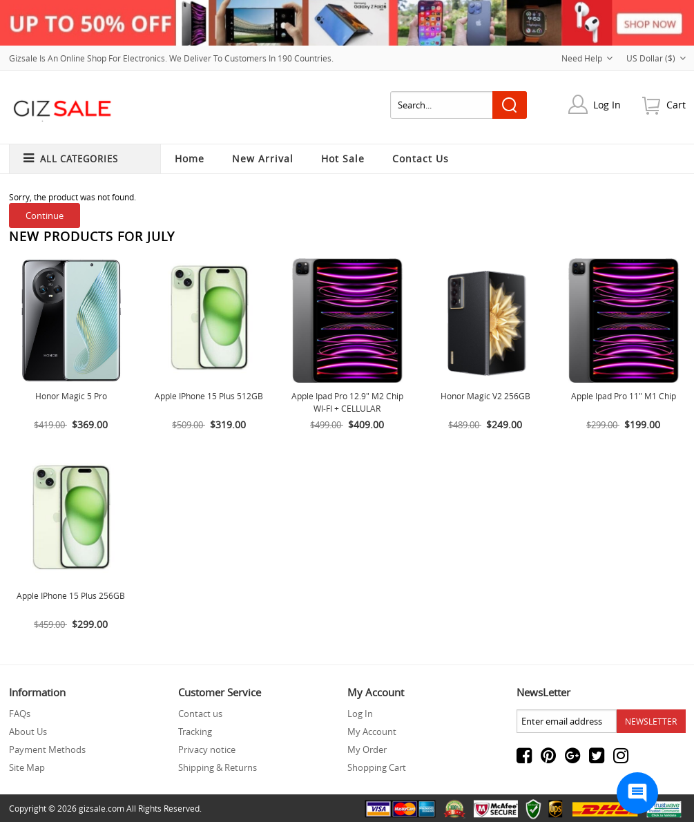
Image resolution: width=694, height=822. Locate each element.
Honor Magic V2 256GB (485, 395)
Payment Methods (47, 749)
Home (189, 158)
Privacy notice (206, 749)
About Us (28, 731)
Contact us (200, 713)
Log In (607, 104)
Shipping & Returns (217, 767)
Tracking (195, 731)
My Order (367, 749)
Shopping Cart (376, 767)
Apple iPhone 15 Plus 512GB (209, 395)
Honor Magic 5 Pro (71, 395)
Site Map (27, 767)
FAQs (19, 713)
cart (676, 104)
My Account (371, 731)
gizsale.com (101, 808)
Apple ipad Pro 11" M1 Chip (623, 395)
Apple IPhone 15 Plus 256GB (71, 595)
